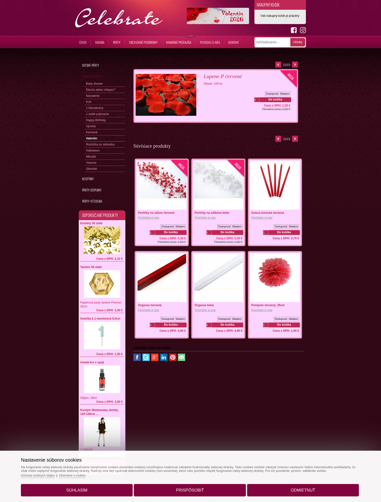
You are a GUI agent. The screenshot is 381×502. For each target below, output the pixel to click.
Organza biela (204, 305)
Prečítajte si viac (148, 217)
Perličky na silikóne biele (212, 213)
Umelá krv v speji (92, 362)
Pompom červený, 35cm (268, 305)
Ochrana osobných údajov (56, 471)
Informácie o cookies (93, 471)
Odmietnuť (291, 486)
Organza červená (150, 305)
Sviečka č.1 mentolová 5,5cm (100, 318)
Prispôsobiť (190, 486)
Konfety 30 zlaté (91, 223)
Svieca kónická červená (267, 213)
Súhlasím (88, 486)
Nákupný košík (268, 5)
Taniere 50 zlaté (91, 267)
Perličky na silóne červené (156, 213)
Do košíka (275, 99)
